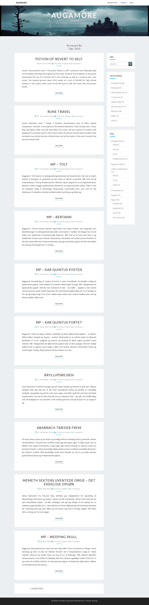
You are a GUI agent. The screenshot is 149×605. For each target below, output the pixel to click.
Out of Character (117, 106)
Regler (113, 116)
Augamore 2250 (116, 164)
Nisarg (94, 601)
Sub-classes (117, 217)
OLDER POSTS (36, 588)
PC (114, 154)
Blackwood (115, 88)
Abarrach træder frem (59, 428)
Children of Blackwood (119, 169)
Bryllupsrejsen (59, 375)
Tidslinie (123, 3)
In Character (115, 97)
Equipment (117, 208)
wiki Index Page (112, 3)
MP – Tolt (59, 164)
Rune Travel (59, 111)
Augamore (21, 2)
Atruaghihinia (116, 83)
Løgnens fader (116, 102)
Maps (115, 145)
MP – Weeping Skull (59, 537)
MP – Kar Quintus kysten (59, 270)
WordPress (79, 601)
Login (131, 3)
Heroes (115, 213)
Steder (115, 185)
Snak (113, 120)
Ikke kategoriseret (118, 92)
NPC (114, 149)
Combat (116, 203)
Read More (59, 93)
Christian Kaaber (61, 63)
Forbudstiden (116, 190)
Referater (114, 111)
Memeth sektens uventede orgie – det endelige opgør (59, 482)
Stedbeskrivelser (119, 159)
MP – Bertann (59, 217)
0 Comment (76, 63)
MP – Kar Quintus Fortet (59, 322)
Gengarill (114, 195)
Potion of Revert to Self (59, 59)
